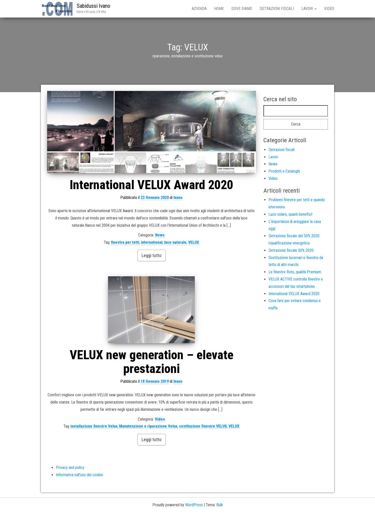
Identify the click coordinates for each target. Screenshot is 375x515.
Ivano (177, 197)
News (160, 235)
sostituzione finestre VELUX (203, 426)
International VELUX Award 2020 (151, 185)
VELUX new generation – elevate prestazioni (151, 362)
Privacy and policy (70, 467)
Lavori (309, 8)
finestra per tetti (125, 242)
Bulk (219, 504)
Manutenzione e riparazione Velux (148, 426)
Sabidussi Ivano (93, 6)
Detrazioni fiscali (277, 8)
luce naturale (175, 242)
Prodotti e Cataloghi (284, 171)
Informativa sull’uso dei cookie (79, 474)
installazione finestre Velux (93, 426)
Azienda (199, 8)
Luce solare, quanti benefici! (290, 214)
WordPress (194, 504)
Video (329, 8)
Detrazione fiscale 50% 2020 (291, 250)
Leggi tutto (151, 255)
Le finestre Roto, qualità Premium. (295, 272)
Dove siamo (241, 8)
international (151, 242)
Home (219, 8)
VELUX (193, 242)
